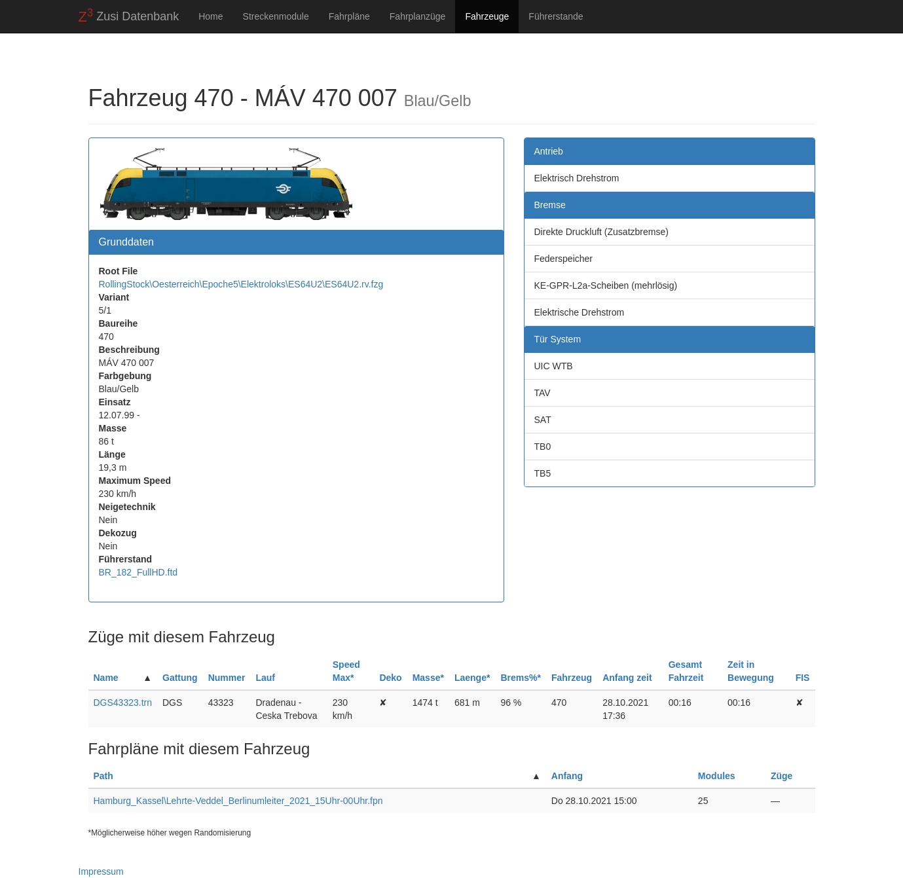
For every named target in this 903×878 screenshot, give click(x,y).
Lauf (265, 677)
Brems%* (520, 677)
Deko (390, 677)
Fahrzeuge (487, 16)
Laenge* (472, 677)
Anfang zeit (627, 677)
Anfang (567, 776)
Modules (716, 776)
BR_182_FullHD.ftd (138, 572)
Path (103, 776)
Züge (781, 776)
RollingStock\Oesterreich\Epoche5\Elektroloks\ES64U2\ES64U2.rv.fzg (241, 284)
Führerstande (555, 16)
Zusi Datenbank (129, 16)
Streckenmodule (276, 16)
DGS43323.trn (123, 702)
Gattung (180, 677)
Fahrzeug (571, 677)
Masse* (428, 677)
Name (106, 677)
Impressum (101, 871)
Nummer (227, 677)
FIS (803, 677)
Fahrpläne (349, 16)
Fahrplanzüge (418, 16)
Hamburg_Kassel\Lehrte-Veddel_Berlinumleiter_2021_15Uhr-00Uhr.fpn (238, 801)
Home (210, 16)
